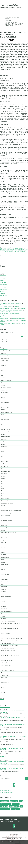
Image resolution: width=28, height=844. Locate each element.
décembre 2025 (3, 284)
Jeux (2, 483)
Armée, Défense (4, 360)
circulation (3, 377)
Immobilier (3, 473)
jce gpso (12, 250)
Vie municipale (4, 672)
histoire (3, 468)
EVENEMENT (4, 446)
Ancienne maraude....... (5, 318)
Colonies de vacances (6, 387)
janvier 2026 (3, 282)
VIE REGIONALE (5, 682)
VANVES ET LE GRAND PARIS (7, 643)
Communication (4, 392)
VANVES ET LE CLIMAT (6, 636)
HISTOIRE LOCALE (5, 471)
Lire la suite (2, 269)
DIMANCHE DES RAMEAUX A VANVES (10, 743)
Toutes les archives (4, 295)
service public (4, 564)
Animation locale (5, 358)
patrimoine (3, 518)
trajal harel (9, 249)
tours (2, 594)
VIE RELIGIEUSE (5, 685)
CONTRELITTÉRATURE (5, 311)
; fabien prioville (15, 249)
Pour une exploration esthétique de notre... (9, 316)
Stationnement (4, 581)
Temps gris (2, 315)
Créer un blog (12, 834)
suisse (2, 584)
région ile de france (14, 806)
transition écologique (6, 596)
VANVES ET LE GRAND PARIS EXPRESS (9, 645)
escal (1, 252)
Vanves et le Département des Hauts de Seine (11, 640)
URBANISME (4, 608)
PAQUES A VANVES (5, 515)
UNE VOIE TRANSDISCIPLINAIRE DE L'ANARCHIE (11, 310)
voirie (2, 687)
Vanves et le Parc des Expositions (8, 650)
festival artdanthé (7, 248)
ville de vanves (4, 806)
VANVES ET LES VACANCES (7, 660)
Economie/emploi (5, 419)
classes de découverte (6, 380)
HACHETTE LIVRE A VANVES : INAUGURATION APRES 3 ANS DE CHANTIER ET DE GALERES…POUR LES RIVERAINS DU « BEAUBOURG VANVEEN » (14, 24)
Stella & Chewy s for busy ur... (6, 306)
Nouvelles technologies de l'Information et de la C (12, 510)
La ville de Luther (4, 313)
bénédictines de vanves (6, 803)
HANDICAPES (4, 466)
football (21, 801)
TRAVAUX (3, 604)
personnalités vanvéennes (7, 522)
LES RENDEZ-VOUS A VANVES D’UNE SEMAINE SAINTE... (13, 737)
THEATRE (3, 589)
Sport (2, 572)
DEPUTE (3, 409)
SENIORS (3, 562)
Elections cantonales (5, 429)
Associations (4, 363)
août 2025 (2, 291)
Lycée (2, 495)
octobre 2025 (3, 287)
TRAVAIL (3, 601)
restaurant (3, 542)
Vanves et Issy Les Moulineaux (8, 621)
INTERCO (3, 476)
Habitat (3, 463)
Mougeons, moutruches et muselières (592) (9, 323)
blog (20, 838)
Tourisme (3, 591)
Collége (3, 385)
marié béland (21, 249)
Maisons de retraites (5, 500)
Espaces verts (4, 439)
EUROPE (3, 444)
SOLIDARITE (4, 569)
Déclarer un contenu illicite (6, 837)
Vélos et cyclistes (5, 663)
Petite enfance (4, 525)
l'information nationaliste (5, 304)
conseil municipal (4, 801)
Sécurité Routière (5, 557)
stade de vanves (23, 251)
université (3, 606)
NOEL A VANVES (5, 508)
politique (3, 530)
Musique (3, 505)
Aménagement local (5, 355)
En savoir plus (18, 843)
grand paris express (5, 809)
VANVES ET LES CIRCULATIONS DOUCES (10, 655)
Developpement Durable (6, 412)
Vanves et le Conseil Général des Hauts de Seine (11, 638)
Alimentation (4, 353)
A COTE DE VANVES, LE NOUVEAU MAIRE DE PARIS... (12, 725)
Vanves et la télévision (6, 633)
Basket (2, 368)
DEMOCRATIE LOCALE (6, 405)
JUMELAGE (3, 486)
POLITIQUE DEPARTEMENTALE (8, 532)
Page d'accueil (8, 20)
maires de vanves (5, 498)
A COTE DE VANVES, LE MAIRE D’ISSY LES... (12, 731)
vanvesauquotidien (10, 5)
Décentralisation (5, 402)
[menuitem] (14, 18)
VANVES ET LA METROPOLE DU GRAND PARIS (11, 623)
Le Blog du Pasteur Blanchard (18, 318)
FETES (2, 454)
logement (3, 490)
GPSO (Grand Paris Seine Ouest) (8, 459)
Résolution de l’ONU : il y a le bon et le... (8, 308)
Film (2, 456)
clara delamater (3, 251)
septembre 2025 (3, 289)
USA (2, 613)
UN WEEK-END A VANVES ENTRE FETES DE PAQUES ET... (12, 711)
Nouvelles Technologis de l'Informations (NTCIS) (12, 513)
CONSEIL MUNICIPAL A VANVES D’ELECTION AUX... (12, 718)
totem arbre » (24, 250)
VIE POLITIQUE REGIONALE (7, 680)
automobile (3, 365)
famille (2, 451)
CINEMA (3, 375)
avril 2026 (2, 277)
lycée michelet (16, 803)
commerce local (4, 390)
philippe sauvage (15, 252)
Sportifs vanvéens (5, 574)
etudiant (3, 441)
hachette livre (8, 250)
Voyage (3, 692)
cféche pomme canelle (11, 251)
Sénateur (3, 559)
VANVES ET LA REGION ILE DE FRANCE (10, 628)
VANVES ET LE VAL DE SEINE (7, 653)
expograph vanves (15, 809)
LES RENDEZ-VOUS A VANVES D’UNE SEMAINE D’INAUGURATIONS (13, 34)
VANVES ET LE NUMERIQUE (7, 648)
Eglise (2, 424)
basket (18, 251)
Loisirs (2, 493)
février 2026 (2, 280)
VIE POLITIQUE (4, 675)
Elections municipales (6, 432)
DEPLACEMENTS (5, 407)
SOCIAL (3, 567)
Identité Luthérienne (14, 313)
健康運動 (17, 306)
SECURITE (3, 554)
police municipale (5, 527)
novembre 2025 (3, 286)
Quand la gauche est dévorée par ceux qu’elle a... (10, 303)
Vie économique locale (6, 665)
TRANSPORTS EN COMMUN (7, 599)
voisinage (3, 690)
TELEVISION (4, 586)
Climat (2, 382)
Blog (2, 370)
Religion (3, 540)
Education (3, 422)
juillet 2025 (2, 293)
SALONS (3, 547)
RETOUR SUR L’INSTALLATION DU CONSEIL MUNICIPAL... (12, 749)
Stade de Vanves (4, 579)
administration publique (6, 350)
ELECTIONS (4, 427)
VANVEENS (3, 618)
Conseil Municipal (5, 395)
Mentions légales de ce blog (14, 837)
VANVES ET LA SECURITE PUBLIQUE (9, 631)
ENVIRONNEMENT (5, 436)
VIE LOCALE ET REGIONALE (7, 670)
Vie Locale (16, 247)
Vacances (3, 616)
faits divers (3, 449)
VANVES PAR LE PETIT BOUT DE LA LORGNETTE (12, 18)
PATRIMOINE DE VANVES (7, 520)
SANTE (3, 550)
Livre (2, 488)
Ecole (2, 414)
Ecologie (3, 417)
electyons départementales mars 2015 (13, 250)
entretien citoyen (18, 250)
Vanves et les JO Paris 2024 (7, 658)
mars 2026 (2, 278)
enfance (3, 434)
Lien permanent (4, 247)
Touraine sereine (10, 315)
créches (3, 397)
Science (3, 552)
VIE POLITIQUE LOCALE (6, 677)
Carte (2, 698)
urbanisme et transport (6, 611)
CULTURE (3, 400)
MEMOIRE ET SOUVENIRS (7, 503)
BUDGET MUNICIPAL (6, 373)
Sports (2, 576)
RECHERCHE (4, 537)
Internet (3, 478)
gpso (21, 806)
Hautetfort (16, 834)
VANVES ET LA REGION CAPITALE (9, 626)
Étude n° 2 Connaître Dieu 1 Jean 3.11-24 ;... (9, 320)
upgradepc (23, 316)
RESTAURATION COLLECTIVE (8, 545)
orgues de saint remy (7, 252)
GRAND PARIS (4, 461)
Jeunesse (3, 481)
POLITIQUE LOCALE (5, 535)
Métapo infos (22, 308)
